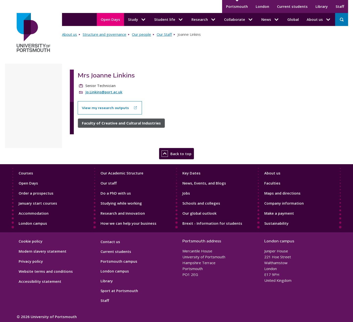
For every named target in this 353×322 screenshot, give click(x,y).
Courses (26, 173)
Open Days (110, 19)
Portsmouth (237, 6)
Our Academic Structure (122, 173)
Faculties (272, 183)
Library (321, 6)
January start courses (38, 203)
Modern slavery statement (42, 251)
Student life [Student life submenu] (169, 19)
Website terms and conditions (46, 271)
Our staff (109, 183)
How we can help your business (128, 223)
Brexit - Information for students (212, 223)
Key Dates (191, 173)
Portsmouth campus (119, 261)
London (262, 6)
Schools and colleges (201, 203)
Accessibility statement (40, 281)
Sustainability (276, 223)
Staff (340, 6)
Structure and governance (104, 34)
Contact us (110, 241)
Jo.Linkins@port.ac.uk (103, 92)
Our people (141, 34)
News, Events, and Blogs (204, 183)
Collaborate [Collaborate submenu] (238, 19)
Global (293, 19)
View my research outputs (105, 108)
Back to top (176, 153)
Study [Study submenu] (137, 19)
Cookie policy (30, 241)
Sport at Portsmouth (119, 290)
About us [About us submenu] (319, 19)
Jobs (186, 193)
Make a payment (279, 213)
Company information (284, 203)
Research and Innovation (123, 213)
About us (69, 34)
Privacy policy (31, 261)
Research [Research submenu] (203, 19)
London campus (33, 223)
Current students (292, 6)
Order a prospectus (36, 193)
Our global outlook (199, 213)
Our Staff (164, 34)
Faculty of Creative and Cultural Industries (121, 123)
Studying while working (121, 203)
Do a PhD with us (116, 193)
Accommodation (34, 213)
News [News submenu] (270, 19)
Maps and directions (282, 193)
